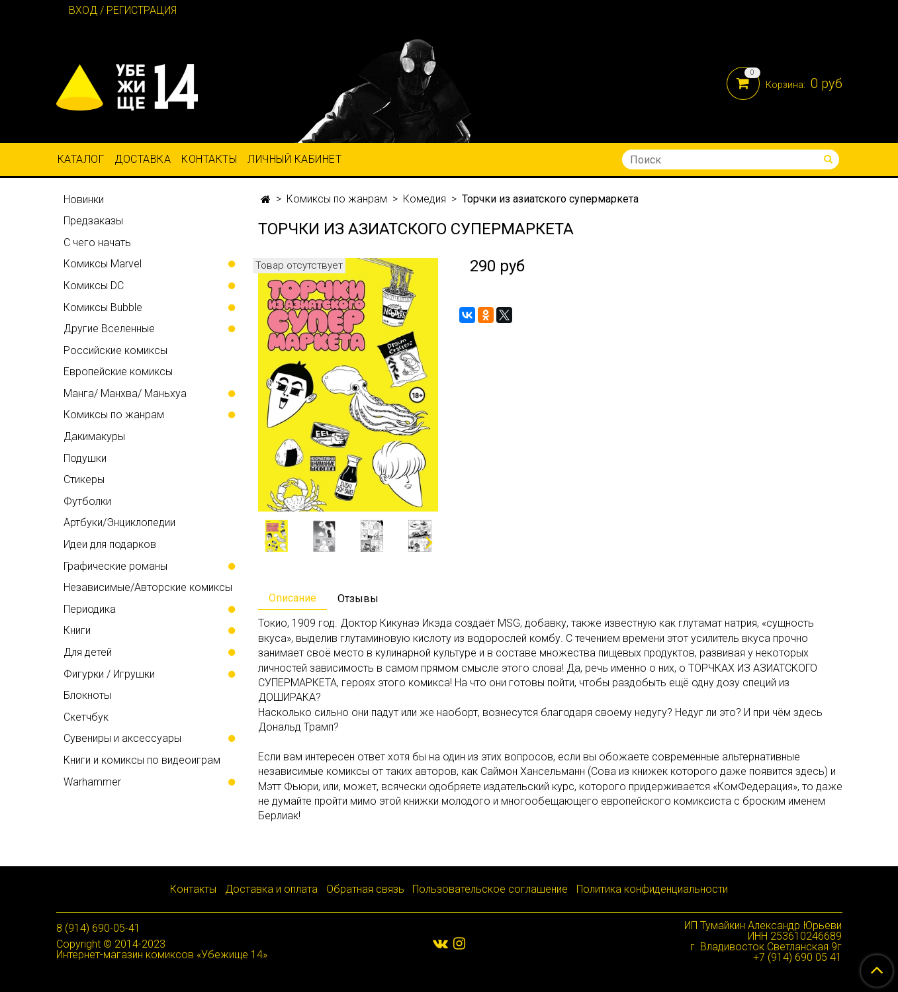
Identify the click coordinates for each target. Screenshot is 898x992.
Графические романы (115, 566)
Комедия (424, 199)
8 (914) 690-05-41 (98, 928)
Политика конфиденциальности (652, 889)
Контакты (209, 159)
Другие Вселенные (109, 328)
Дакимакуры (94, 436)
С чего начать (97, 242)
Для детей (88, 652)
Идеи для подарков (110, 544)
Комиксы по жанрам (337, 199)
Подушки (85, 458)
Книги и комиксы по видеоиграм (142, 760)
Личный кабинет (294, 159)
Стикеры (84, 479)
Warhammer (92, 782)
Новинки (84, 199)
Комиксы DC (94, 285)
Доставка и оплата (271, 889)
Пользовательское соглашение (490, 889)
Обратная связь (365, 889)
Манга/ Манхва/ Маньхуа (125, 393)
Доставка (142, 159)
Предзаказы (93, 220)
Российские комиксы (115, 350)
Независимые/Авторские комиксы (148, 587)
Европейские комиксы (118, 371)
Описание (292, 598)
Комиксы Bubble (103, 307)
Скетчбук (86, 717)
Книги (77, 630)
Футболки (87, 501)
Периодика (90, 609)
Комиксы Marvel (103, 263)
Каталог (81, 159)
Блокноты (87, 695)
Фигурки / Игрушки (109, 674)
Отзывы (358, 598)
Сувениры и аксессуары (122, 738)
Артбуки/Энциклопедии (119, 522)
